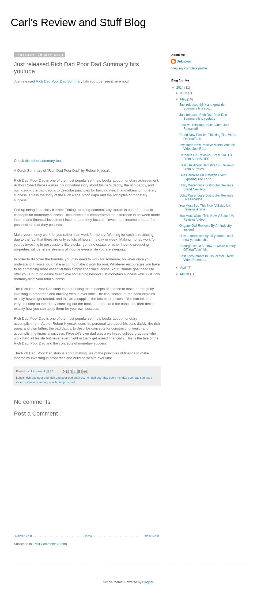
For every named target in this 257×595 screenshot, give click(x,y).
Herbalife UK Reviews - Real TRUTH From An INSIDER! (205, 157)
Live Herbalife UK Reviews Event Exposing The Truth (202, 177)
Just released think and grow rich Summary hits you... (202, 106)
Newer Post (23, 536)
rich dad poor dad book (100, 377)
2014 (180, 87)
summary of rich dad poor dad (55, 382)
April (183, 267)
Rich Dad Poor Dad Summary (59, 81)
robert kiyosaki (25, 382)
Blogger (147, 582)
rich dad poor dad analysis (67, 377)
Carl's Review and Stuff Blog (78, 22)
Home (88, 536)
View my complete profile (189, 68)
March (185, 274)
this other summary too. (43, 161)
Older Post (151, 536)
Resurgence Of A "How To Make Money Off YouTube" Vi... (207, 248)
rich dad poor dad (37, 377)
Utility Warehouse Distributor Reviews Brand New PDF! (206, 187)
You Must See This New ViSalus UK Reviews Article (204, 207)
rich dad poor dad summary (134, 377)
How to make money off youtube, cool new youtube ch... (206, 237)
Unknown (184, 61)
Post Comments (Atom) (50, 544)
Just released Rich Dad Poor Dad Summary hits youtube (203, 116)
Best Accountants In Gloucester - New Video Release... (206, 258)
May (183, 99)
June (184, 93)
